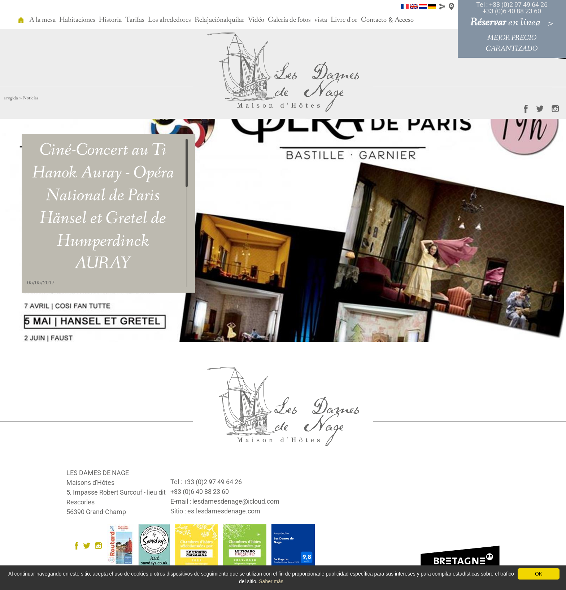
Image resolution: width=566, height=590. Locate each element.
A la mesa (42, 20)
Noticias (31, 98)
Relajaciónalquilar (219, 20)
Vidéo (256, 20)
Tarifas (134, 20)
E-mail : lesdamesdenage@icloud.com (224, 501)
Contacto (374, 20)
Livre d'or (344, 20)
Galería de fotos (289, 20)
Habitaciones (77, 20)
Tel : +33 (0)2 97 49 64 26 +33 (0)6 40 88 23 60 (512, 8)
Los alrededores (169, 20)
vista (320, 20)
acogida (11, 98)
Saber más (271, 581)
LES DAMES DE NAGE (97, 473)
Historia (110, 20)
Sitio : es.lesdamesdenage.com (215, 511)
